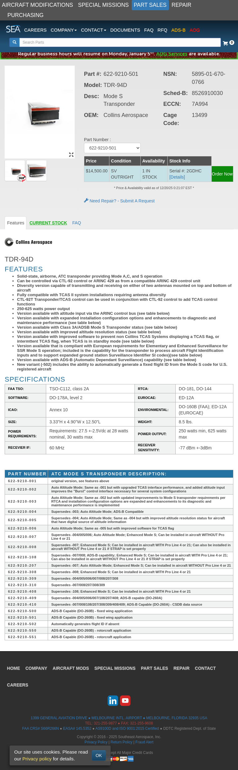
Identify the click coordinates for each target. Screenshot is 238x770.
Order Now (222, 173)
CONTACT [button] (93, 29)
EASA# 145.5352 (77, 728)
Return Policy (122, 742)
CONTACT (206, 667)
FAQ (148, 29)
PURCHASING (25, 15)
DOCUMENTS (125, 29)
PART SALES (150, 5)
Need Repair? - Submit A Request (119, 200)
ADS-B (178, 29)
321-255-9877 (105, 723)
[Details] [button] (177, 177)
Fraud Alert (144, 742)
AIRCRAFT (72, 667)
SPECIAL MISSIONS (103, 5)
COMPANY (37, 667)
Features (15, 222)
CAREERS (35, 29)
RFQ (162, 29)
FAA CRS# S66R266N (40, 728)
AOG (195, 29)
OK (99, 755)
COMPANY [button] (64, 29)
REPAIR (182, 5)
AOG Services (171, 53)
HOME (13, 667)
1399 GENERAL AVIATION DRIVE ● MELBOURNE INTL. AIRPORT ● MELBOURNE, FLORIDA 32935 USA (119, 718)
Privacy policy (36, 758)
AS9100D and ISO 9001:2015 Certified (127, 728)
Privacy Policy (96, 742)
